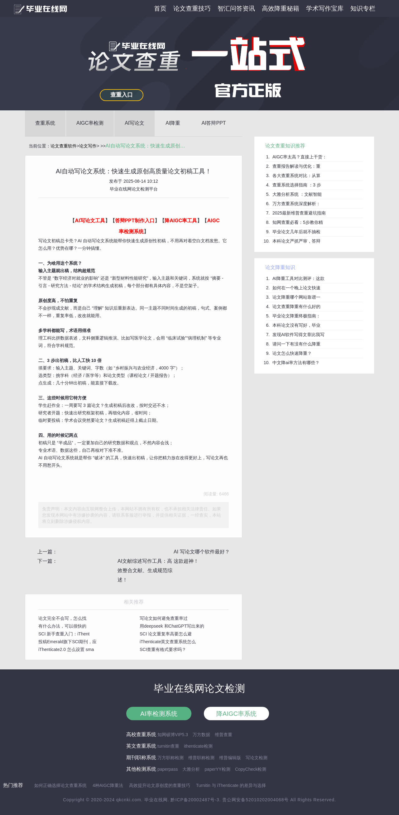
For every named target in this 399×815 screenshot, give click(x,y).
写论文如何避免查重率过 (164, 618)
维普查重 (223, 734)
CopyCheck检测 (250, 769)
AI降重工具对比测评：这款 (298, 278)
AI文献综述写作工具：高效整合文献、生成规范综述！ (145, 570)
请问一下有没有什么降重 (296, 343)
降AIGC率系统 (236, 713)
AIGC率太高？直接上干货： (299, 156)
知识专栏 (362, 8)
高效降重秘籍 (280, 8)
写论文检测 (256, 757)
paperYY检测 (217, 769)
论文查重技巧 (192, 8)
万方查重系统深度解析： (296, 203)
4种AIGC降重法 (108, 785)
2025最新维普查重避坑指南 (299, 212)
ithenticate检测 (198, 746)
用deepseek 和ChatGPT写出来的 (172, 626)
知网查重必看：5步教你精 (297, 222)
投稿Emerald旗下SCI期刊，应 (67, 641)
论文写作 (88, 145)
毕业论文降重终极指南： (296, 315)
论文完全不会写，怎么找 (62, 618)
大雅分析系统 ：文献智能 (297, 194)
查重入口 (121, 95)
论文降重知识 (280, 267)
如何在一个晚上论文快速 (296, 287)
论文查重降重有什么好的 (296, 306)
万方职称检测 (170, 757)
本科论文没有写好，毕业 (296, 325)
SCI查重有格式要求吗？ (163, 649)
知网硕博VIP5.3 (172, 734)
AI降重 (173, 123)
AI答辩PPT (213, 123)
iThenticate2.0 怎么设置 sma (66, 649)
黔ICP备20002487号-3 (195, 799)
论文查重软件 (63, 145)
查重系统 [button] (45, 123)
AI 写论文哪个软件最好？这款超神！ (202, 556)
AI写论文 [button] (134, 123)
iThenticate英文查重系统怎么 (168, 641)
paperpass (167, 769)
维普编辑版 (230, 757)
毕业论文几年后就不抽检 (296, 231)
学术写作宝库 (325, 8)
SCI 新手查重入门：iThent (63, 633)
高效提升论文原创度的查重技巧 (159, 785)
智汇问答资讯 (236, 8)
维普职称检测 (201, 757)
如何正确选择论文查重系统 (60, 785)
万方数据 (201, 734)
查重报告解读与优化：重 (296, 166)
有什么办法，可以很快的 (62, 626)
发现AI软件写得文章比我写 (298, 334)
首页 (160, 8)
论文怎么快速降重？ (292, 353)
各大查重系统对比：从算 (296, 175)
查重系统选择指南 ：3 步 (296, 184)
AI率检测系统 (158, 713)
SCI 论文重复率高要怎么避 (166, 633)
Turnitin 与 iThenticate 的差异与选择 (231, 785)
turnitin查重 (168, 746)
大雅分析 (191, 769)
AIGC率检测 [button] (89, 123)
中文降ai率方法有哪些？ (296, 362)
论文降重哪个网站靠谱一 (296, 297)
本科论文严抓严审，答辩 (296, 241)
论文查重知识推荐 (285, 145)
